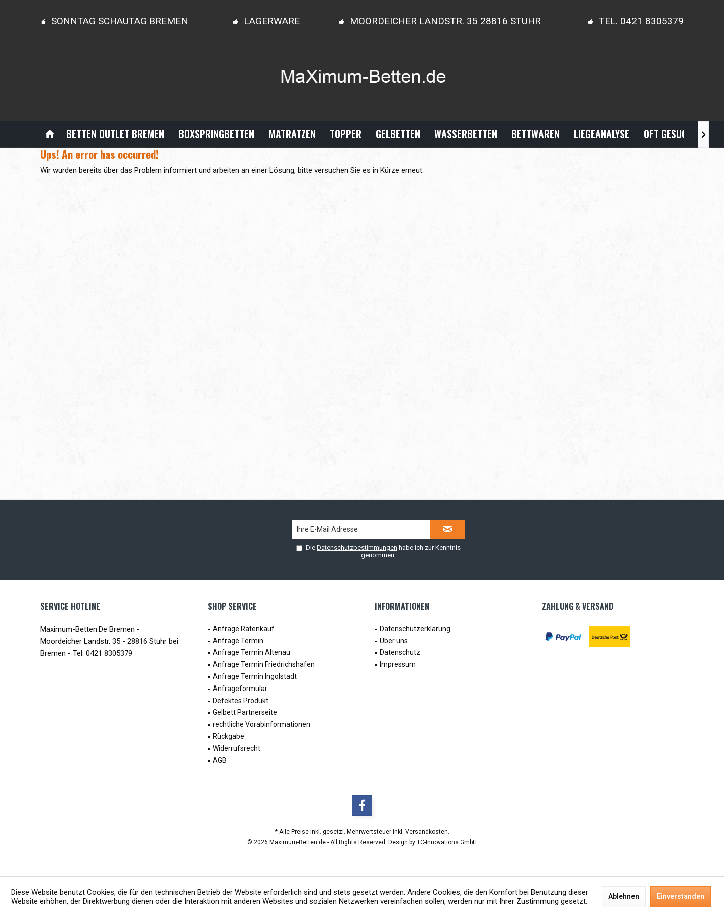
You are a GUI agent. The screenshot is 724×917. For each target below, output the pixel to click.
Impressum (398, 664)
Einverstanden (680, 896)
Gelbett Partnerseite (245, 712)
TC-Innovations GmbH (447, 842)
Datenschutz (400, 652)
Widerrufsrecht (236, 748)
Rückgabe (228, 736)
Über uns (394, 641)
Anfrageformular (240, 688)
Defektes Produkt (240, 701)
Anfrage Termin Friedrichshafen (264, 664)
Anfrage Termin (238, 641)
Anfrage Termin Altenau (251, 652)
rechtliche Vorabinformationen (261, 724)
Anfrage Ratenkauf (244, 629)
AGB (220, 760)
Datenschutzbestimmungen (357, 547)
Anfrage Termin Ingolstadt (255, 676)
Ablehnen (623, 896)
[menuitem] (49, 134)
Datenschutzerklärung (415, 629)
